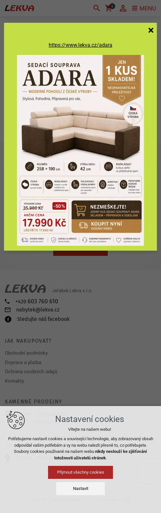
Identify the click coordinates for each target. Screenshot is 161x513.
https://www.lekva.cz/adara (80, 45)
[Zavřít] (151, 29)
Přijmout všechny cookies (80, 472)
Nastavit (80, 488)
